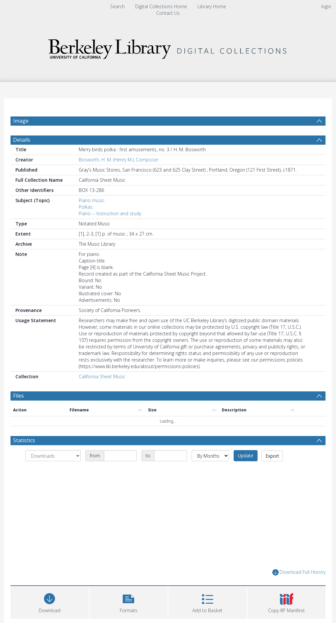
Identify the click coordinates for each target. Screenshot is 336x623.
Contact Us (168, 13)
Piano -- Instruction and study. (110, 213)
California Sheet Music (102, 376)
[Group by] (53, 455)
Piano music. (92, 200)
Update (245, 455)
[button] (129, 601)
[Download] (49, 601)
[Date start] (120, 455)
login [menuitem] (326, 6)
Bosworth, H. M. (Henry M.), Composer (118, 159)
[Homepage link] (168, 47)
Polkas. (86, 207)
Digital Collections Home (161, 6)
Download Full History (299, 572)
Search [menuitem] (117, 6)
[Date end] (170, 455)
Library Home (212, 6)
